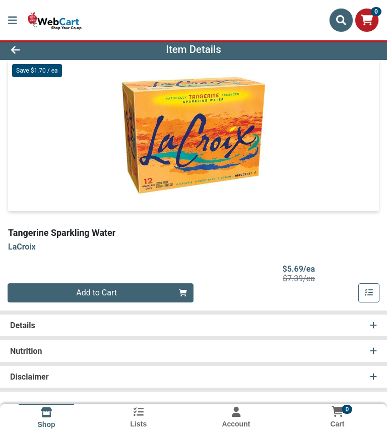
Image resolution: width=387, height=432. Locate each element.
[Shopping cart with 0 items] (367, 20)
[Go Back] (54, 49)
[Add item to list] (368, 292)
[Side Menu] (12, 20)
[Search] (341, 20)
